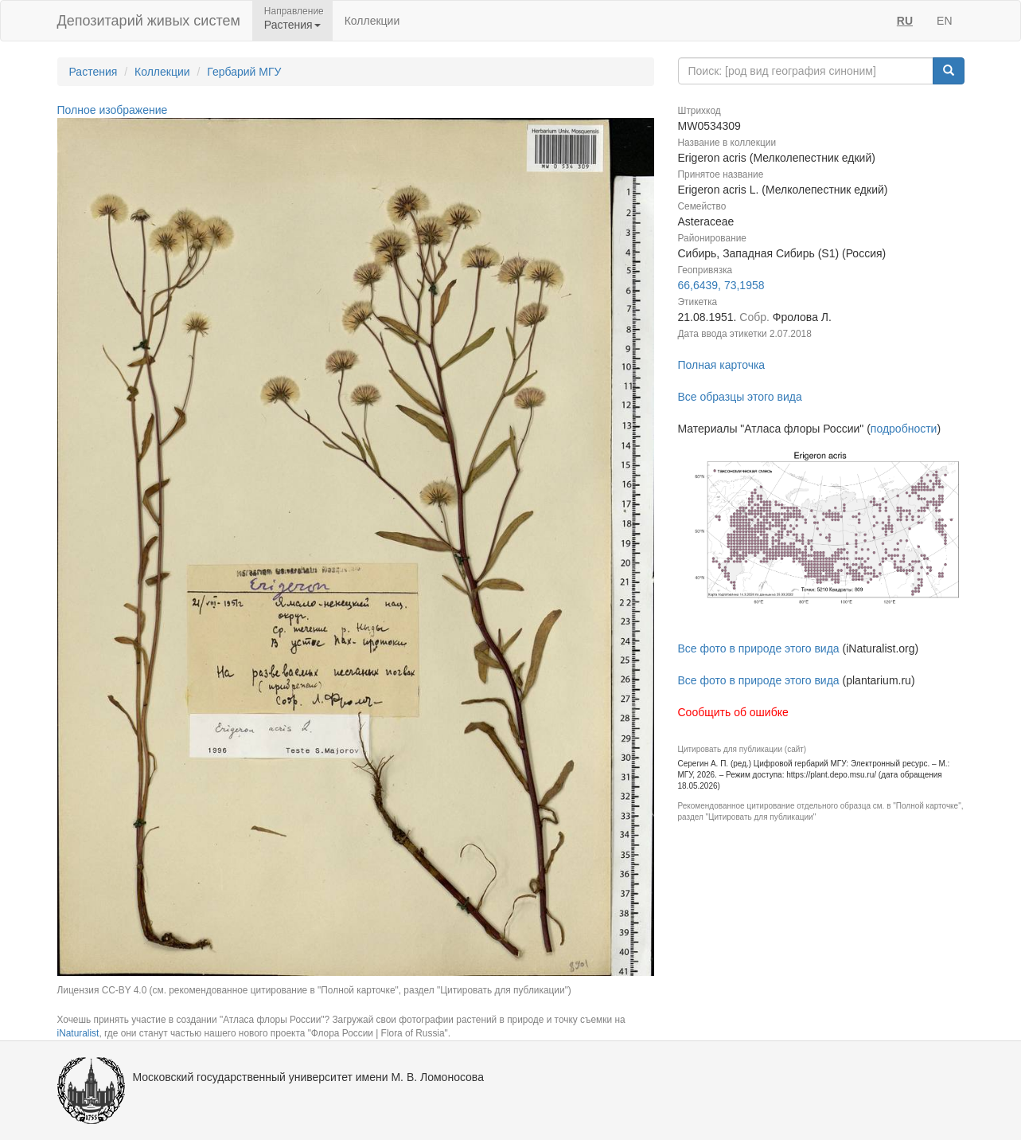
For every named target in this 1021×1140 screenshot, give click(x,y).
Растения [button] (292, 24)
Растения (93, 71)
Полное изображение (112, 110)
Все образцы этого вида (740, 396)
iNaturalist (78, 1033)
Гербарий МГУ (244, 71)
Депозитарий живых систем (148, 21)
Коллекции (372, 20)
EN (944, 20)
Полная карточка (722, 364)
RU (905, 20)
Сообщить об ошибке (733, 712)
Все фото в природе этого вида (759, 648)
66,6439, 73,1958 (721, 285)
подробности (904, 428)
